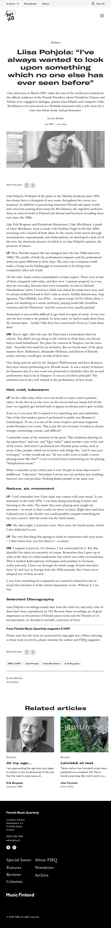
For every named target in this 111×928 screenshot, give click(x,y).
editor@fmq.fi (13, 840)
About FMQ (46, 860)
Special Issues (18, 860)
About (45, 3)
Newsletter (30, 3)
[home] (10, 15)
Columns (14, 881)
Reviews (13, 874)
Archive (42, 875)
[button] (12, 4)
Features (13, 867)
